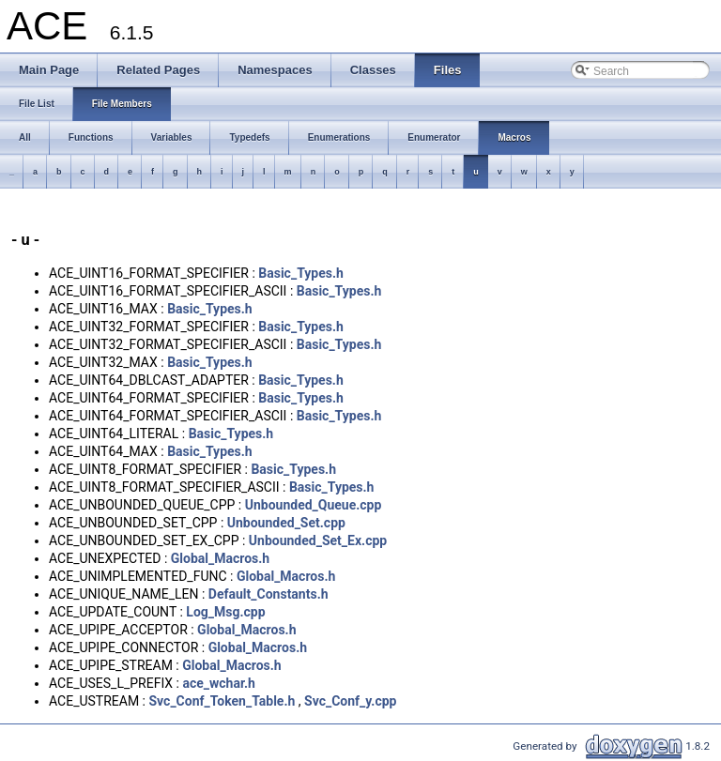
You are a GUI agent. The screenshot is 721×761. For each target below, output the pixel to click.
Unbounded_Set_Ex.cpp (318, 540)
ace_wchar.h (218, 683)
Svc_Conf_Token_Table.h (221, 700)
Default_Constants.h (268, 593)
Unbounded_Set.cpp (286, 522)
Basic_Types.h (301, 273)
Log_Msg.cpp (225, 611)
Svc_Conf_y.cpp (350, 700)
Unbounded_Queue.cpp (313, 504)
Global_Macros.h (220, 558)
